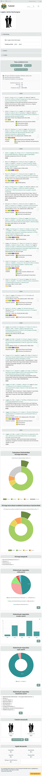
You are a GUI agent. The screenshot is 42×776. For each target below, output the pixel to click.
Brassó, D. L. (8, 308)
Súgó (2, 1)
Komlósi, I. (14, 308)
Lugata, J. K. (22, 97)
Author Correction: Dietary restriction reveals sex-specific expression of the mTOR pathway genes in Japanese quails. (21, 165)
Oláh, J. (23, 245)
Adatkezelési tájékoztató (6, 771)
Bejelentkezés (32, 1)
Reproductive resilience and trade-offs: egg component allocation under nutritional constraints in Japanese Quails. (20, 132)
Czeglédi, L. (29, 111)
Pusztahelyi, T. (22, 113)
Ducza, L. (10, 188)
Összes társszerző (17, 739)
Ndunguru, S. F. (14, 129)
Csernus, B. (34, 111)
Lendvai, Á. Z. (19, 131)
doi (6, 119)
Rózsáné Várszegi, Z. (29, 308)
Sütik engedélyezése (35, 773)
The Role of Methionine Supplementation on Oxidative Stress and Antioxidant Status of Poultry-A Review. (22, 414)
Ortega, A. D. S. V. (14, 97)
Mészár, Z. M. (29, 245)
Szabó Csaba (11, 733)
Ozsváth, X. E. (29, 243)
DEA (6, 107)
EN (38, 1)
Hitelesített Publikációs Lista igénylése (13, 79)
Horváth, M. (8, 99)
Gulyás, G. (7, 113)
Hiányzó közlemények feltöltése (11, 77)
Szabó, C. (7, 97)
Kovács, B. (13, 113)
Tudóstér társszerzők (16, 65)
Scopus (13, 137)
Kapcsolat (8, 1)
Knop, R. (21, 129)
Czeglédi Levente (31, 733)
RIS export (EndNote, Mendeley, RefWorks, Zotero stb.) (17, 75)
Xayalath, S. (17, 355)
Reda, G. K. (7, 129)
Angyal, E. (35, 243)
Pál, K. (17, 113)
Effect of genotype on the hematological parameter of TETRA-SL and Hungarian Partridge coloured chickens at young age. (21, 330)
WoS (13, 170)
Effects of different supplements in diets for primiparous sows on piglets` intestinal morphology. (20, 190)
